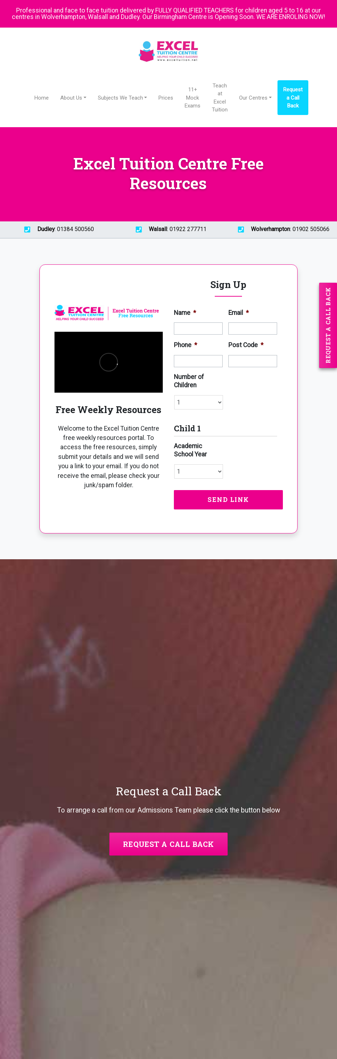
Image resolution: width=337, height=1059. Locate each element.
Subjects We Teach (120, 98)
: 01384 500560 (56, 229)
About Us (71, 98)
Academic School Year (190, 450)
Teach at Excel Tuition (220, 97)
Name (185, 312)
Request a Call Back (293, 97)
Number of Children (189, 381)
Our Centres (253, 98)
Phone (185, 345)
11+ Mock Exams (192, 97)
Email (238, 312)
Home (41, 98)
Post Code (246, 345)
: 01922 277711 (168, 229)
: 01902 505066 (280, 229)
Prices (165, 98)
